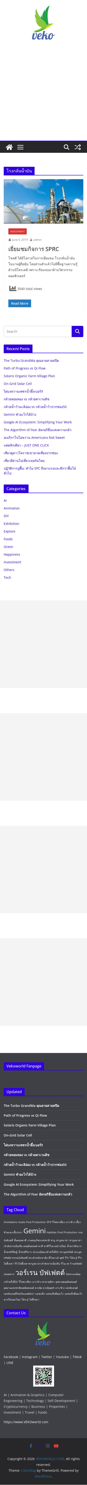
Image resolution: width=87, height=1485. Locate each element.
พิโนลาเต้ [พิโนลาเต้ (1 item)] (53, 1257)
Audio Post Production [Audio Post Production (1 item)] (32, 1222)
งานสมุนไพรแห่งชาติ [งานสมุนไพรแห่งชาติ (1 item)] (38, 1240)
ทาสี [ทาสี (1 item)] (40, 1246)
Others (9, 570)
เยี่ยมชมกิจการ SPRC (33, 249)
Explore (9, 531)
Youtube (62, 1357)
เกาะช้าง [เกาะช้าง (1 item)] (59, 1288)
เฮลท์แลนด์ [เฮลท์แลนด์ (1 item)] (71, 1288)
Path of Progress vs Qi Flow (24, 368)
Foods (8, 539)
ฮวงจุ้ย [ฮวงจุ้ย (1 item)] (38, 1288)
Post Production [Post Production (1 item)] (67, 1232)
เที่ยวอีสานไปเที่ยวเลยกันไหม (24, 460)
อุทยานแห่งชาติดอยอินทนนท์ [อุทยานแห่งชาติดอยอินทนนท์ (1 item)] (19, 1288)
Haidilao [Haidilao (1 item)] (52, 1232)
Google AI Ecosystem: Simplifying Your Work (38, 422)
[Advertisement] (43, 94)
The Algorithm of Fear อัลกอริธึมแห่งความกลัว (37, 430)
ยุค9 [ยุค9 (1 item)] (62, 1257)
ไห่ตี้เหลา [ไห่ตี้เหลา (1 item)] (34, 1299)
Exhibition (11, 523)
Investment (17, 231)
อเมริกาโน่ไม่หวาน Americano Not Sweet (34, 437)
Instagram (30, 1357)
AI (5, 500)
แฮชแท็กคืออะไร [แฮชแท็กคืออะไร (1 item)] (55, 1293)
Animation (12, 508)
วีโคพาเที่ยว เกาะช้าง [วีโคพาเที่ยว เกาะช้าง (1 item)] (30, 1281)
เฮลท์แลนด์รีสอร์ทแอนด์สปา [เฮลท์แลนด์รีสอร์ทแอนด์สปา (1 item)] (19, 1293)
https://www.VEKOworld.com (26, 1422)
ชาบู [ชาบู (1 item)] (53, 1240)
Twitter (46, 1357)
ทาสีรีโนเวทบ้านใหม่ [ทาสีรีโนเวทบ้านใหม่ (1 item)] (55, 1246)
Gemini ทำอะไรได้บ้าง (20, 414)
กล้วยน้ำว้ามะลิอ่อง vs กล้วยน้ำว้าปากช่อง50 (35, 406)
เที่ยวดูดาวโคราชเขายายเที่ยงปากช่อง (31, 453)
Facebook (11, 1357)
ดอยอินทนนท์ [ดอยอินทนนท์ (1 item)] (30, 1246)
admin (37, 240)
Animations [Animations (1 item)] (10, 1222)
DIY (6, 516)
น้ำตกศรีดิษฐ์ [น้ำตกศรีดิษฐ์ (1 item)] (10, 1252)
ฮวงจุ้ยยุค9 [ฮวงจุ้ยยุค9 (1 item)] (48, 1288)
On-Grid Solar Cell (18, 383)
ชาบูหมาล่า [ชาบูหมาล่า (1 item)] (62, 1240)
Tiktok (77, 1357)
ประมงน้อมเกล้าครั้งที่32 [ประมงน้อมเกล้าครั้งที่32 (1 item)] (45, 1252)
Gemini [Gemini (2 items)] (34, 1230)
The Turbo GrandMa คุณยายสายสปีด (31, 360)
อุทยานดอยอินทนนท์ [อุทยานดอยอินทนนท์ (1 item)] (66, 1281)
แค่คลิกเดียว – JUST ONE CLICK (26, 445)
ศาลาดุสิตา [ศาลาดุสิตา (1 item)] (48, 1281)
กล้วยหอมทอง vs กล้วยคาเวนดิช (26, 399)
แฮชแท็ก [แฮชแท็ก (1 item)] (40, 1293)
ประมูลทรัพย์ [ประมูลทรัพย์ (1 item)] (66, 1252)
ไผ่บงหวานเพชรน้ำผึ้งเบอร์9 (23, 391)
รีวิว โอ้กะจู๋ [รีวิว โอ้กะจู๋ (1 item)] (71, 1257)
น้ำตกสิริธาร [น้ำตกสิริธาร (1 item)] (25, 1252)
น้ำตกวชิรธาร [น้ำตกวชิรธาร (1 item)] (74, 1246)
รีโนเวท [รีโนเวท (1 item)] (65, 1263)
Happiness (12, 554)
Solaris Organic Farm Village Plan (29, 376)
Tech (7, 577)
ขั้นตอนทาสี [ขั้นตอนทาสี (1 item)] (20, 1240)
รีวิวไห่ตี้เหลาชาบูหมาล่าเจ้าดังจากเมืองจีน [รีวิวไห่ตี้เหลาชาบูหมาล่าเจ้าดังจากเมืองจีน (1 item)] (37, 1263)
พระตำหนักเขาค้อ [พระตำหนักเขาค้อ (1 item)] (38, 1257)
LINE (9, 1362)
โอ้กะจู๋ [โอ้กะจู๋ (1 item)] (24, 1299)
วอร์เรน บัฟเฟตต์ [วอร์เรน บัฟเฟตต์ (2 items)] (40, 1272)
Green (8, 546)
